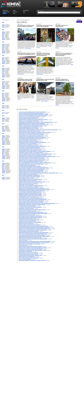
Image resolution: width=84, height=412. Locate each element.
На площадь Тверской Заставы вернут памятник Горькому (30, 166)
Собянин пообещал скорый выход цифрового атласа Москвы (30, 246)
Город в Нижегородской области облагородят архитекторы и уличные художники (34, 236)
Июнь (3, 36)
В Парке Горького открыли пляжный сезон (27, 256)
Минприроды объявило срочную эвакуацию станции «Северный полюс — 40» (33, 124)
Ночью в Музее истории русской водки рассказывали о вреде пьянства (32, 146)
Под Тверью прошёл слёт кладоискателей (62, 26)
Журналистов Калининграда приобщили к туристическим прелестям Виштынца (43, 54)
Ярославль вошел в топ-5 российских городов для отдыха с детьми (32, 160)
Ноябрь (3, 62)
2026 (3, 22)
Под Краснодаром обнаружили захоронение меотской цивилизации (31, 190)
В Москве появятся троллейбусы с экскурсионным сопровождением (32, 169)
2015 (3, 133)
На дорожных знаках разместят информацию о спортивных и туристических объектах (35, 132)
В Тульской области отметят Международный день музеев (30, 191)
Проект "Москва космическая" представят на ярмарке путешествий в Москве (33, 226)
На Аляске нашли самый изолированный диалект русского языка (31, 138)
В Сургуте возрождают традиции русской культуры (28, 118)
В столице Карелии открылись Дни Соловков (27, 205)
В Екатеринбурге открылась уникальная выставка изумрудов (30, 217)
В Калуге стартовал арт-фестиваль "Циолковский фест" (29, 175)
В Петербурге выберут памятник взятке (26, 223)
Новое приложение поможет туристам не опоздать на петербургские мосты (26, 54)
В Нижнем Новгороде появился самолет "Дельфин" (28, 254)
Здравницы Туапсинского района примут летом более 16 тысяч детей (32, 181)
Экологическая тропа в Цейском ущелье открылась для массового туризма (33, 238)
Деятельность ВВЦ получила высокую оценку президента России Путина (33, 155)
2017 (3, 115)
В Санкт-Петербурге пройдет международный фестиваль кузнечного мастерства (34, 242)
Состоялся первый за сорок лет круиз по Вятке (28, 180)
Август (3, 37)
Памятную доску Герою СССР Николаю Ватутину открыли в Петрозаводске (33, 115)
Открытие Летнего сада (23, 245)
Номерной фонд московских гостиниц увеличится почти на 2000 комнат (32, 142)
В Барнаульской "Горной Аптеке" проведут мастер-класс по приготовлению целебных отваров (37, 203)
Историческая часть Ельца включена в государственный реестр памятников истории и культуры (37, 156)
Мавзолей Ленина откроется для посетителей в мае (28, 252)
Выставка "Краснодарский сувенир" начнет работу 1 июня (30, 148)
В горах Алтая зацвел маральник (25, 259)
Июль (3, 49)
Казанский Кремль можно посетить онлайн (27, 214)
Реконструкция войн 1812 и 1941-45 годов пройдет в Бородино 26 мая (32, 158)
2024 (3, 41)
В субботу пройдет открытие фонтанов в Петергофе (29, 231)
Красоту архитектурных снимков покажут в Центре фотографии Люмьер (32, 199)
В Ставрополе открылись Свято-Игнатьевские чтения (29, 219)
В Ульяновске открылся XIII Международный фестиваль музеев (31, 212)
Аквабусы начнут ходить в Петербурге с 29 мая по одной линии (31, 185)
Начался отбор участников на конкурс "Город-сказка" (29, 257)
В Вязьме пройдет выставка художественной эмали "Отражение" (31, 202)
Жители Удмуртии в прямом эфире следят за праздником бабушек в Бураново (33, 167)
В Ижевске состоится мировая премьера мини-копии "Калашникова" (32, 188)
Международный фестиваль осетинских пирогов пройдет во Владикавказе (33, 213)
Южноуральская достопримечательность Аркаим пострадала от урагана (32, 250)
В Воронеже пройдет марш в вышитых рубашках (28, 174)
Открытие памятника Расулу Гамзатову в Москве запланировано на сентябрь (33, 114)
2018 (3, 110)
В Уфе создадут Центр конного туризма (26, 184)
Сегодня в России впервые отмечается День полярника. (29, 176)
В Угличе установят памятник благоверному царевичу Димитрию (31, 113)
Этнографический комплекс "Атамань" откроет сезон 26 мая (30, 150)
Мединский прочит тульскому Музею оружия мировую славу (30, 237)
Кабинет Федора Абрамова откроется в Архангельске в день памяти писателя (33, 232)
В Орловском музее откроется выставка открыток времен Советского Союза (33, 119)
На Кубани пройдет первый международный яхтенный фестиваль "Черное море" (34, 227)
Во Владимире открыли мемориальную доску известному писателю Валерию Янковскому (36, 122)
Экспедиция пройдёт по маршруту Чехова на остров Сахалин (30, 195)
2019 (3, 103)
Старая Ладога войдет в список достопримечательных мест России (31, 157)
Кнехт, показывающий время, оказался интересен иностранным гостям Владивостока (35, 162)
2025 (3, 29)
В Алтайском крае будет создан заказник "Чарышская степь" (30, 255)
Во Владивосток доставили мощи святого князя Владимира (44, 26)
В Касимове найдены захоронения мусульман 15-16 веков (30, 224)
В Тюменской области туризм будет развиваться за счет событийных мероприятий (34, 151)
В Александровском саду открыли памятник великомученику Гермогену (32, 137)
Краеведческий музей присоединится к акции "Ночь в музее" (30, 193)
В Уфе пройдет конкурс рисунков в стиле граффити (28, 186)
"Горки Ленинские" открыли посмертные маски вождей (29, 147)
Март (3, 26)
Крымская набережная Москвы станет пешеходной (28, 127)
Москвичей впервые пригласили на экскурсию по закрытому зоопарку (32, 204)
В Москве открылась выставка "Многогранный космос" (29, 117)
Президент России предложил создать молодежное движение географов (32, 247)
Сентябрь (3, 38)
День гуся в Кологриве (23, 240)
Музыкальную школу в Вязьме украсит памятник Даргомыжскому (31, 170)
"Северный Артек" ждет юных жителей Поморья (28, 143)
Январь (3, 24)
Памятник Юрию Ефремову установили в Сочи (28, 139)
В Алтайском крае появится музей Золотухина (27, 218)
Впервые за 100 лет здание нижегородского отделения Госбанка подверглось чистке (35, 228)
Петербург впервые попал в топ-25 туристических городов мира (31, 171)
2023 (3, 55)
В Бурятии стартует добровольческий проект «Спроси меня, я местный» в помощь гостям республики (38, 129)
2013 (3, 160)
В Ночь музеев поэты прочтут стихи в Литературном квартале (30, 198)
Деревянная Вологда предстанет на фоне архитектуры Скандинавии (32, 123)
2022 (3, 65)
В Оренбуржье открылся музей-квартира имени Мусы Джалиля (24, 80)
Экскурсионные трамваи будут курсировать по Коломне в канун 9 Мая (32, 260)
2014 (3, 146)
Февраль (3, 25)
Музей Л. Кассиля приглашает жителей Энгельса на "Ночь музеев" (31, 200)
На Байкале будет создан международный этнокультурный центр (31, 136)
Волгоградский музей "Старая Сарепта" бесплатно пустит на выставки (32, 209)
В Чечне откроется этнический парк (25, 251)
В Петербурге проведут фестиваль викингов (27, 165)
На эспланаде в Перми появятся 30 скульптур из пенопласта (30, 207)
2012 (3, 175)
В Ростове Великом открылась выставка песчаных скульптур (30, 179)
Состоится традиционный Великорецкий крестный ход (62, 80)
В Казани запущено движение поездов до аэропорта (29, 128)
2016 (3, 123)
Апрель (3, 27)
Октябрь (3, 39)
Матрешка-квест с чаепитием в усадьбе (26, 208)
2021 (3, 79)
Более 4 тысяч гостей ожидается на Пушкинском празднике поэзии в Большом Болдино (64, 54)
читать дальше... (28, 48)
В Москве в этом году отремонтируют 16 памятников (29, 120)
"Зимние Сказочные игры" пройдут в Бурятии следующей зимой (31, 134)
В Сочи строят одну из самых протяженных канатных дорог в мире (31, 133)
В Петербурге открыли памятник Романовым (27, 221)
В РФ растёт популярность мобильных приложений (28, 141)
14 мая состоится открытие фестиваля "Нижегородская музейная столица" (33, 233)
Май (3, 35)
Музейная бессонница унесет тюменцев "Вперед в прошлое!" (30, 194)
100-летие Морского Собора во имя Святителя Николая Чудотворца (25, 26)
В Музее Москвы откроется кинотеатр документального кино (45, 80)
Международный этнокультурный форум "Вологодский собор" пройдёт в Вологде (34, 189)
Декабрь (3, 63)
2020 (3, 90)
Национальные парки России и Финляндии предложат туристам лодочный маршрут (35, 241)
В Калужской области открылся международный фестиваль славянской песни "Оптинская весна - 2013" (38, 172)
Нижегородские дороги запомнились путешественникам (29, 243)
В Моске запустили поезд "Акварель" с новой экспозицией (30, 222)
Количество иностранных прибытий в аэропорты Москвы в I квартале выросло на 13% (35, 153)
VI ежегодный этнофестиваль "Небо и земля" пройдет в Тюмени (31, 152)
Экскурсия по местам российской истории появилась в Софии (31, 161)
